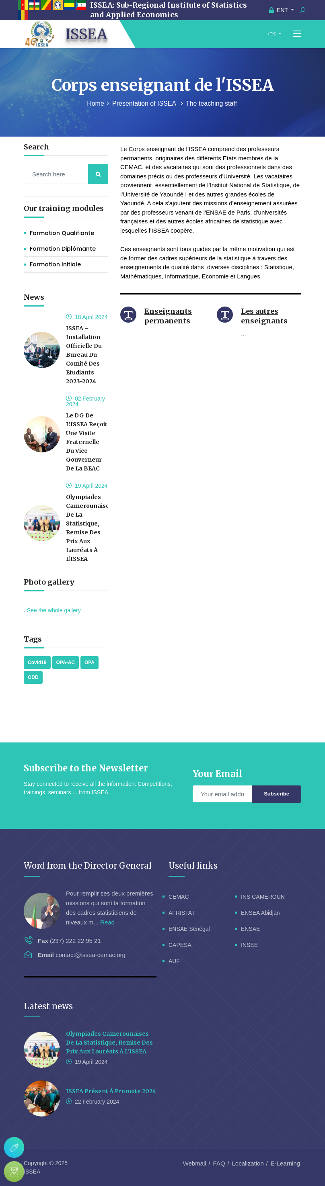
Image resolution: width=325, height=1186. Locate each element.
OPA (89, 662)
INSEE (249, 945)
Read (107, 922)
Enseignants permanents (168, 316)
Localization (248, 1163)
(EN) (272, 34)
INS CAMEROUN (263, 897)
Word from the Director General (88, 866)
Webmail (194, 1163)
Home (95, 103)
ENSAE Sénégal (189, 929)
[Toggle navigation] (297, 34)
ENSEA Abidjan (260, 913)
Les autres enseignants (264, 316)
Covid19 (37, 662)
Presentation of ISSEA (145, 103)
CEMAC (179, 897)
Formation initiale (55, 264)
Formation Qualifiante (62, 233)
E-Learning (285, 1163)
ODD (33, 677)
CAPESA (180, 945)
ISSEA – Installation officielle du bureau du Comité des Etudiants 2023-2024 (84, 355)
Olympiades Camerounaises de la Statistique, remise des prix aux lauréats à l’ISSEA (109, 1042)
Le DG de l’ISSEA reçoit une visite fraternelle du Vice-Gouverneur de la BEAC (86, 442)
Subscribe (276, 794)
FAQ (219, 1163)
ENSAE (250, 929)
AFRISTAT (182, 913)
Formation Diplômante (63, 248)
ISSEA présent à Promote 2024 (111, 1091)
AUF (174, 961)
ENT (279, 10)
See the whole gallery (54, 610)
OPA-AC (65, 662)
